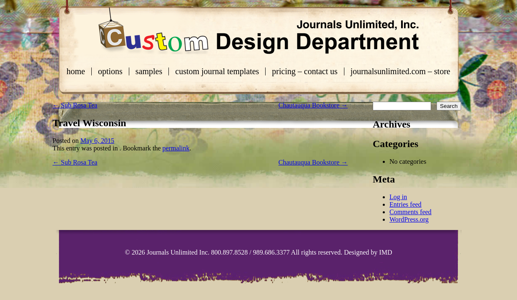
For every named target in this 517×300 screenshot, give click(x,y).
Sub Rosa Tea (75, 105)
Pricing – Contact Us (304, 71)
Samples (149, 71)
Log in (398, 196)
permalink (176, 148)
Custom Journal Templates (217, 71)
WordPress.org (409, 219)
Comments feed (410, 211)
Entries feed (405, 204)
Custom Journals (258, 31)
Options (110, 71)
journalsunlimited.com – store (400, 71)
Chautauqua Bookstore (313, 105)
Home (76, 71)
